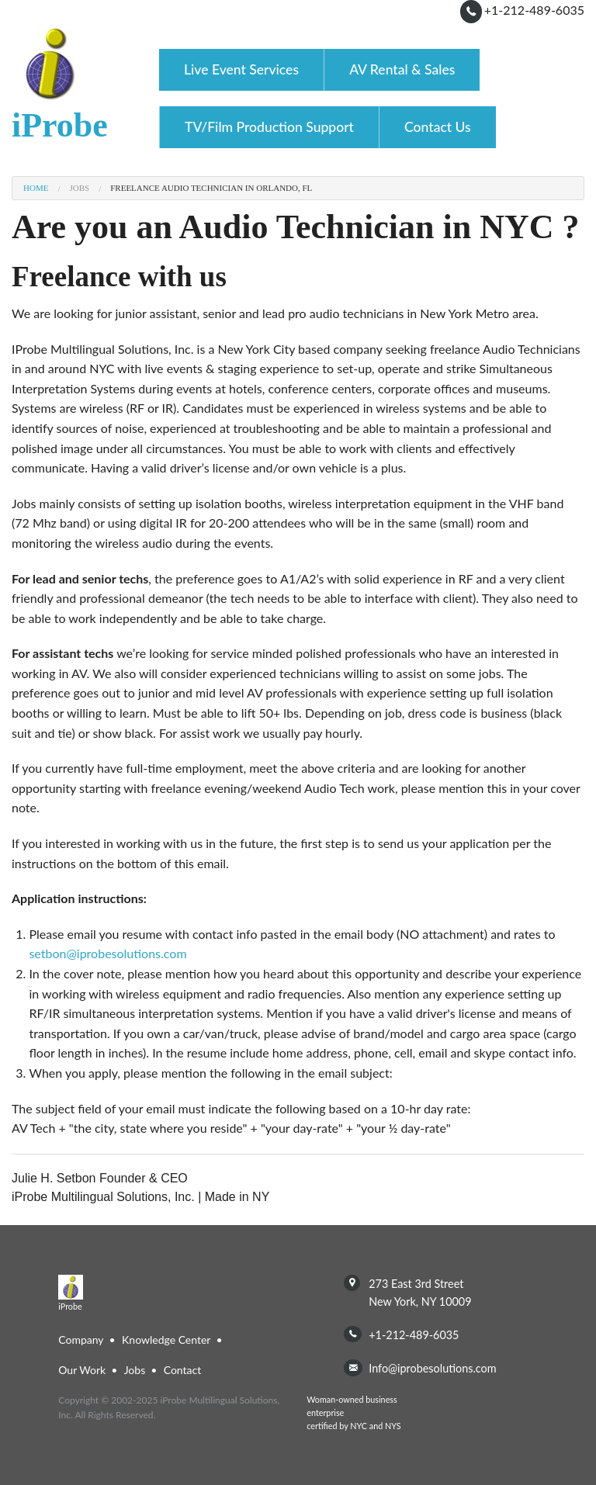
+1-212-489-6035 (534, 9)
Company (80, 1339)
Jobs (79, 188)
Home (35, 188)
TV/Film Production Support (269, 127)
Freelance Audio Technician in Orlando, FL (211, 188)
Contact (183, 1369)
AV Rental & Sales (402, 69)
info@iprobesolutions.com (432, 1368)
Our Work (82, 1369)
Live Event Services (241, 69)
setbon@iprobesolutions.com (107, 953)
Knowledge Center (166, 1339)
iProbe (60, 125)
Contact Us (437, 127)
